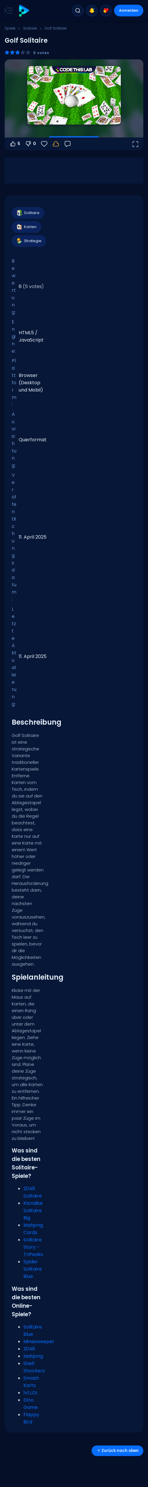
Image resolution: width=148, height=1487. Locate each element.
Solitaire (30, 28)
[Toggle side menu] (7, 10)
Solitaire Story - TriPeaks (33, 1247)
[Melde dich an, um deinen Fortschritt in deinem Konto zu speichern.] (55, 143)
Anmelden (128, 10)
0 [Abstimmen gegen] (30, 143)
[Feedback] (67, 143)
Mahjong (33, 1356)
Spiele (10, 28)
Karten (26, 226)
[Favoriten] (44, 143)
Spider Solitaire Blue (32, 1269)
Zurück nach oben (117, 1450)
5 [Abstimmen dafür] (14, 143)
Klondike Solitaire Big (33, 1210)
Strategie (29, 240)
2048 (29, 1348)
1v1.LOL (30, 1392)
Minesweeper (38, 1341)
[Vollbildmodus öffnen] (135, 143)
